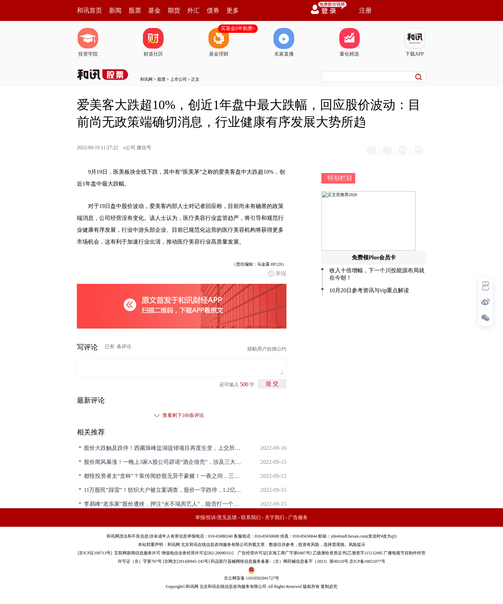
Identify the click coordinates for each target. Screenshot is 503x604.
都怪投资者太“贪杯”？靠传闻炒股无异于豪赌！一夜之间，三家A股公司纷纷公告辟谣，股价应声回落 (164, 476)
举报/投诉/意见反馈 (216, 517)
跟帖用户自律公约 (266, 348)
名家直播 (284, 42)
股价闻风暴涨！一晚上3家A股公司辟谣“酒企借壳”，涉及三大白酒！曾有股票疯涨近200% (164, 462)
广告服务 (298, 517)
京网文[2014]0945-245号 (186, 561)
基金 (154, 10)
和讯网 (146, 79)
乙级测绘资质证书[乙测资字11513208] (347, 552)
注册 (365, 10)
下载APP (414, 42)
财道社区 (153, 42)
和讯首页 (89, 10)
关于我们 (274, 517)
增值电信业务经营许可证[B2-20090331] (197, 552)
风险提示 (357, 544)
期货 (174, 10)
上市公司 (178, 79)
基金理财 (218, 42)
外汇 (193, 10)
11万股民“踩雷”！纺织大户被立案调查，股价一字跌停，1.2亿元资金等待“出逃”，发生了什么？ (164, 489)
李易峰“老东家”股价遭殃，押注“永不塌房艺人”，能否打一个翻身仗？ (164, 503)
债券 (213, 10)
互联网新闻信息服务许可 (137, 552)
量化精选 (349, 42)
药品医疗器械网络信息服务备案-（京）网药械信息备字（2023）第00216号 (279, 561)
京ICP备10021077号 (367, 561)
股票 (135, 10)
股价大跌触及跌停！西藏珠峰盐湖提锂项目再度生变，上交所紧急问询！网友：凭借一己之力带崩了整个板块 (164, 448)
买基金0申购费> (238, 28)
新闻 (115, 10)
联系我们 (251, 517)
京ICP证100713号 (95, 552)
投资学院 (88, 42)
